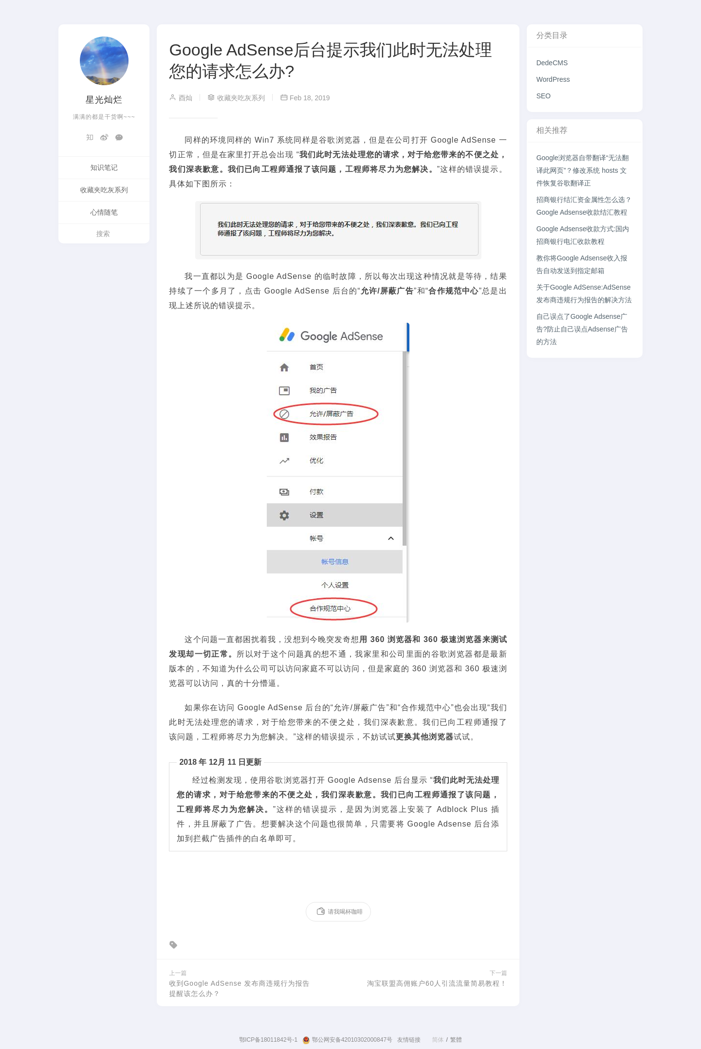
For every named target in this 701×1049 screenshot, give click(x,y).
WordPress (553, 79)
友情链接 (409, 1039)
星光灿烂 (104, 100)
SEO (543, 96)
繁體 (456, 1039)
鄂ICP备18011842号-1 (268, 1039)
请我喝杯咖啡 (339, 911)
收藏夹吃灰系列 (104, 190)
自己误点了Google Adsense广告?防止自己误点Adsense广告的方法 (582, 329)
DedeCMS (552, 63)
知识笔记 (104, 167)
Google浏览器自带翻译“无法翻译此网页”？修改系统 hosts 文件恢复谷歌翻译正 (582, 170)
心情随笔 (104, 212)
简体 (437, 1039)
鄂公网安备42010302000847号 (347, 1040)
